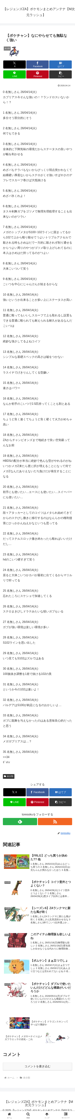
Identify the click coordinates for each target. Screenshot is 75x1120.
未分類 (8, 776)
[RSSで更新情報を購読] (55, 821)
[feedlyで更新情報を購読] (20, 821)
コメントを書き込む (37, 1066)
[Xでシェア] (14, 64)
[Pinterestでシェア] (37, 74)
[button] (60, 74)
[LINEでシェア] (14, 74)
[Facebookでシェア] (37, 64)
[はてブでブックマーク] (60, 64)
